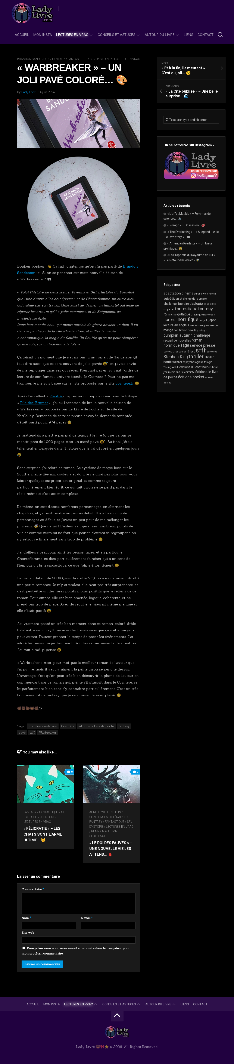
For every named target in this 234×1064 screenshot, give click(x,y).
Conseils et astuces (116, 35)
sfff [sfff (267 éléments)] (201, 350)
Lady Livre (28, 92)
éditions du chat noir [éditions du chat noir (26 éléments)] (193, 367)
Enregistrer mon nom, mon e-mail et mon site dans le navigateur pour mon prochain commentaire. (76, 950)
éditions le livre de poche (96, 726)
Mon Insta (42, 35)
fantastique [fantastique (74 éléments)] (186, 308)
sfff (32, 732)
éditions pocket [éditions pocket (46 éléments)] (191, 377)
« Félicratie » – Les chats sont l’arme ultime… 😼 (43, 834)
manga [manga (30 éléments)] (168, 330)
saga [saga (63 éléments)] (184, 345)
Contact (205, 35)
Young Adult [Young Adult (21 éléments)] (171, 367)
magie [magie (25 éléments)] (214, 325)
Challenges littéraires (107, 817)
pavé (22, 732)
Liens (188, 35)
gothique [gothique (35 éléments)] (183, 314)
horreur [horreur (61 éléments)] (170, 319)
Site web (28, 933)
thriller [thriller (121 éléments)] (196, 357)
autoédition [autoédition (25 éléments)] (171, 298)
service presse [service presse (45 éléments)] (202, 345)
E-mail (87, 918)
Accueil (22, 35)
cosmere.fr (125, 383)
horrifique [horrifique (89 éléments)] (188, 319)
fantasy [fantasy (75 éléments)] (205, 308)
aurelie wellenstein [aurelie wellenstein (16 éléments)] (205, 293)
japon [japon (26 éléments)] (212, 320)
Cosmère (67, 726)
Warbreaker (47, 732)
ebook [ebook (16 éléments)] (207, 304)
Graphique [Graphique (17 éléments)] (197, 314)
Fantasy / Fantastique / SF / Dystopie (81, 59)
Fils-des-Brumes (34, 403)
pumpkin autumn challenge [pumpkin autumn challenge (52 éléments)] (186, 335)
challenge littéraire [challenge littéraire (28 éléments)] (176, 304)
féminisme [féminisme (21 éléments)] (170, 314)
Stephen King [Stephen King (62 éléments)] (175, 356)
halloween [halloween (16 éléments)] (209, 314)
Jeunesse (47, 817)
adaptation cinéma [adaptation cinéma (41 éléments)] (178, 293)
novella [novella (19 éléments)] (192, 330)
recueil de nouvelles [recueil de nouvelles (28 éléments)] (177, 340)
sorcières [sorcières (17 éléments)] (212, 351)
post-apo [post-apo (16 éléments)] (202, 330)
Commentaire (33, 889)
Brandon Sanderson (33, 59)
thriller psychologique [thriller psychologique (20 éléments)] (190, 362)
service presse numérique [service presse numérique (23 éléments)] (179, 351)
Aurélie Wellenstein (105, 812)
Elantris (56, 396)
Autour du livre (159, 35)
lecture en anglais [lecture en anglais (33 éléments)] (176, 325)
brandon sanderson (43, 726)
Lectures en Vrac (72, 35)
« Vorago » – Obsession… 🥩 (186, 225)
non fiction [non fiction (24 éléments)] (180, 330)
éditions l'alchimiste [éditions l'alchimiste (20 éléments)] (182, 372)
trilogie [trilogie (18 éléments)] (208, 362)
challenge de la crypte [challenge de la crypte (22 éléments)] (193, 298)
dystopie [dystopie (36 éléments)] (196, 304)
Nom (26, 918)
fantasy (124, 726)
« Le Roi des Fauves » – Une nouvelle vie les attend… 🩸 (110, 849)
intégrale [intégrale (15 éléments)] (203, 320)
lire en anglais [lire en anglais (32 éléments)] (199, 325)
